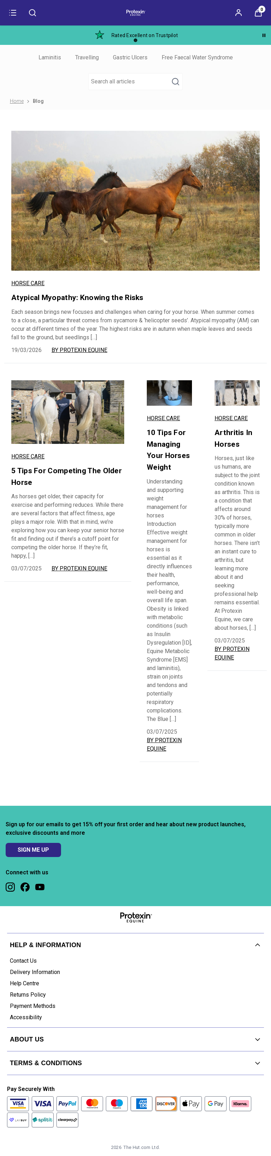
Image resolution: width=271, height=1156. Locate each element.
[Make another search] (135, 81)
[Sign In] (238, 12)
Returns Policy (28, 994)
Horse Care (27, 283)
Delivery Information (35, 972)
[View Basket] (258, 12)
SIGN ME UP (33, 849)
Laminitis (49, 57)
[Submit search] (32, 12)
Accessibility (26, 1017)
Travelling (87, 57)
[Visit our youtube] (39, 887)
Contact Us (23, 960)
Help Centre (24, 983)
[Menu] (12, 12)
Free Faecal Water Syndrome (197, 57)
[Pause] (264, 35)
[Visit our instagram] (10, 887)
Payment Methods (32, 1006)
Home (17, 101)
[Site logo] (135, 12)
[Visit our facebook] (25, 887)
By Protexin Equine (79, 350)
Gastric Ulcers (130, 57)
